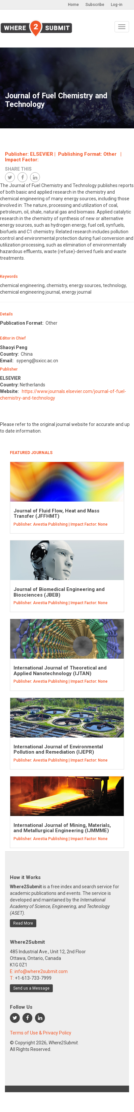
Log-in (116, 4)
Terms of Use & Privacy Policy (40, 1032)
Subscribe (94, 4)
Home (73, 4)
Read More (23, 923)
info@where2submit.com (41, 971)
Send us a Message (31, 988)
